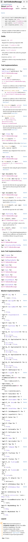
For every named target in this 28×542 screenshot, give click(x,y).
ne (5, 228)
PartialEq (9, 214)
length (6, 197)
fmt (5, 161)
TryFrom (14, 462)
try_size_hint (9, 116)
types (10, 4)
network (6, 4)
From (10, 373)
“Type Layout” (16, 532)
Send (7, 265)
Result (8, 81)
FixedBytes (20, 21)
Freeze (7, 255)
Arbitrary (5, 71)
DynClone (11, 326)
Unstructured (6, 79)
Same (10, 438)
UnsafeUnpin (9, 280)
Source (3, 13)
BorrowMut (12, 307)
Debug (8, 157)
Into (12, 402)
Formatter (5, 163)
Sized (14, 298)
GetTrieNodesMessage (13, 2)
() (21, 163)
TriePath (19, 23)
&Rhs (3, 229)
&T (16, 377)
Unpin (7, 275)
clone (6, 138)
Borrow (10, 301)
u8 (17, 178)
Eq (6, 240)
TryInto (14, 470)
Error (4, 83)
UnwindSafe (9, 285)
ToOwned (11, 447)
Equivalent (15, 332)
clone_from (8, 146)
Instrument (12, 399)
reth (2, 4)
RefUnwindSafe (10, 260)
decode (6, 178)
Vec (14, 23)
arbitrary (7, 76)
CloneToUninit (13, 315)
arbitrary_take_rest (11, 90)
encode (6, 205)
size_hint (7, 105)
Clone (8, 134)
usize (19, 105)
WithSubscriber (14, 487)
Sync (7, 270)
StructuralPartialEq (13, 245)
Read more (21, 87)
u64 (18, 19)
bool (22, 220)
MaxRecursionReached (9, 123)
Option (12, 107)
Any (9, 295)
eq (5, 218)
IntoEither (12, 408)
